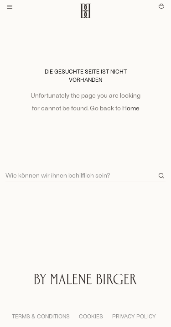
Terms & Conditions (41, 316)
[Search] (85, 171)
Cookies (91, 316)
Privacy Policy (134, 316)
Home (131, 108)
